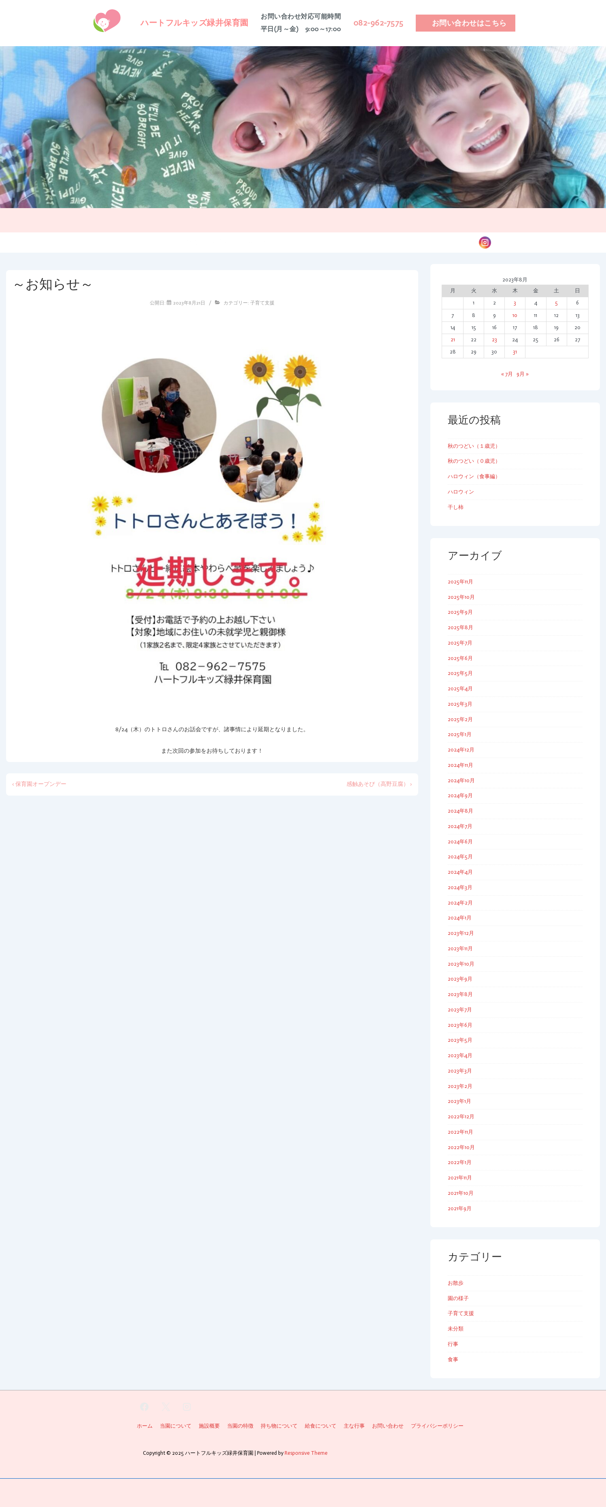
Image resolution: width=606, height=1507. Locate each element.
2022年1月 (460, 1162)
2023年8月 (460, 994)
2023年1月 (459, 1101)
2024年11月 (460, 765)
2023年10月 (461, 964)
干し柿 (456, 507)
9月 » (523, 374)
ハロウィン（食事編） (474, 476)
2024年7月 (460, 826)
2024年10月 (461, 780)
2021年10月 (461, 1193)
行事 (453, 1344)
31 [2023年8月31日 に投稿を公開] (515, 352)
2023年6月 (460, 1025)
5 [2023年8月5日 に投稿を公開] (556, 303)
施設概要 (223, 242)
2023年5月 (460, 1040)
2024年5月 (460, 857)
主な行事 (260, 242)
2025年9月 (460, 612)
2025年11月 (460, 582)
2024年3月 (460, 887)
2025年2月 (460, 719)
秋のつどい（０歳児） (474, 461)
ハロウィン (461, 492)
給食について (304, 242)
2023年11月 (460, 948)
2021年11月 (460, 1178)
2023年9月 (460, 979)
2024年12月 (461, 750)
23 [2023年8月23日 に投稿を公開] (494, 339)
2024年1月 (460, 918)
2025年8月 (460, 627)
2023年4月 (460, 1055)
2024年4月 (460, 872)
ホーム (95, 242)
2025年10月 (461, 597)
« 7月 (507, 374)
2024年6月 (460, 842)
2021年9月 (460, 1208)
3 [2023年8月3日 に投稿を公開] (515, 303)
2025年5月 (460, 673)
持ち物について (357, 242)
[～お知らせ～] (189, 303)
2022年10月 (461, 1147)
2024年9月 (460, 795)
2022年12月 (461, 1116)
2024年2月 (460, 903)
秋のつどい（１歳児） (474, 446)
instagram (506, 242)
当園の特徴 (182, 242)
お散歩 (456, 1283)
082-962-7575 (378, 23)
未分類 (456, 1329)
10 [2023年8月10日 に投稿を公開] (514, 315)
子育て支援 (262, 303)
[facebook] (144, 1406)
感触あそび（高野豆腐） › (379, 784)
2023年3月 (460, 1071)
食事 (453, 1359)
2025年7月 (460, 643)
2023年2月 (460, 1086)
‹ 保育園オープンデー (39, 784)
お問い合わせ (448, 242)
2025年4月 (460, 688)
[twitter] (165, 1406)
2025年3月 (460, 704)
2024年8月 (460, 811)
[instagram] (187, 1406)
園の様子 (404, 242)
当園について (135, 242)
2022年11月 (460, 1132)
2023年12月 (461, 933)
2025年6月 (460, 658)
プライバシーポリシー (437, 1426)
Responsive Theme (306, 1453)
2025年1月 (460, 734)
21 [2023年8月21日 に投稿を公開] (453, 339)
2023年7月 (460, 1010)
